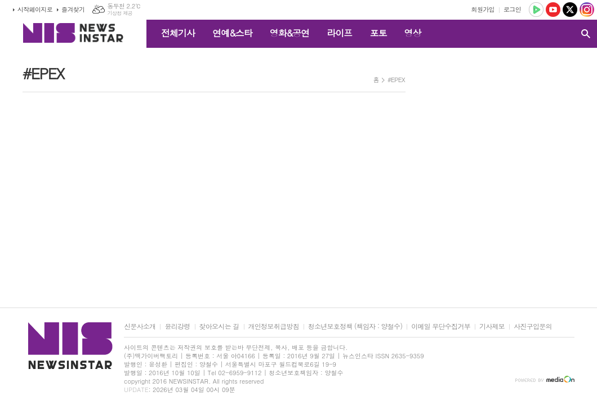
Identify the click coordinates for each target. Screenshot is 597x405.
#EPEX (396, 79)
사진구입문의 (533, 326)
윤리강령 (177, 326)
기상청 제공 (119, 13)
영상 (412, 32)
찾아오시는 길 (219, 326)
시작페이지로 (34, 9)
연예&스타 (232, 32)
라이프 (339, 32)
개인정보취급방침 (273, 326)
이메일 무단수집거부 (440, 326)
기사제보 (492, 326)
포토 (377, 32)
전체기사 (178, 32)
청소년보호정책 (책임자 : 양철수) (355, 326)
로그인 (512, 9)
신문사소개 (139, 326)
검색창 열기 (585, 34)
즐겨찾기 (72, 9)
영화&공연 (290, 32)
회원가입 (482, 9)
